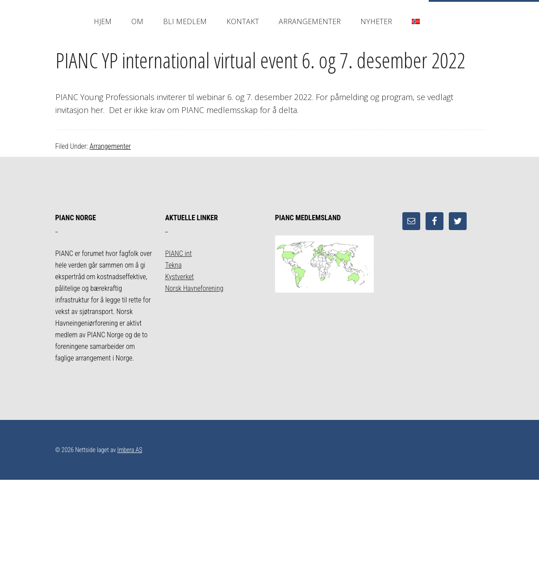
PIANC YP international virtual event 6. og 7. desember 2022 (260, 60)
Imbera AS (129, 449)
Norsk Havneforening (194, 288)
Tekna (173, 265)
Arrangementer (110, 146)
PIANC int (178, 253)
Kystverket (179, 277)
